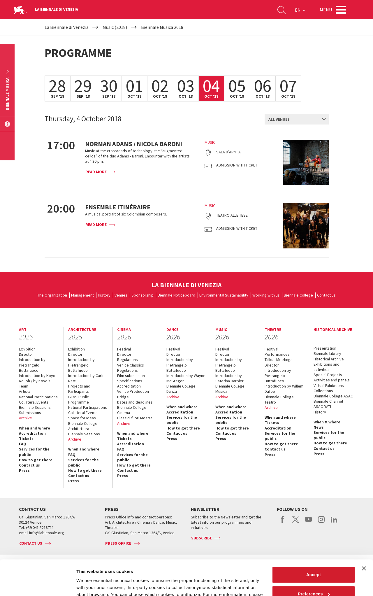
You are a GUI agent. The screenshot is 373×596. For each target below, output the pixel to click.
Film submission (131, 375)
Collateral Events (33, 402)
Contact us (326, 295)
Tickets (26, 438)
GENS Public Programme (78, 399)
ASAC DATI (322, 406)
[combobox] (297, 119)
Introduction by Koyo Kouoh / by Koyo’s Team (37, 381)
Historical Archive (329, 359)
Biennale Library (327, 353)
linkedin (334, 522)
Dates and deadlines (135, 402)
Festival (124, 349)
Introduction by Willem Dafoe (284, 388)
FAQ (22, 443)
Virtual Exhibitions (329, 385)
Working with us (266, 295)
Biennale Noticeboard (176, 295)
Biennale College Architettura (82, 426)
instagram (321, 522)
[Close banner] (364, 535)
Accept (313, 541)
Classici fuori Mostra (134, 417)
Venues (121, 295)
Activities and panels (332, 380)
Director (26, 354)
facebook (283, 522)
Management (82, 295)
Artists (25, 391)
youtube (308, 522)
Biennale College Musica (229, 388)
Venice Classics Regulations (130, 367)
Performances (277, 354)
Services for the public (34, 451)
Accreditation (32, 433)
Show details (89, 584)
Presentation (325, 348)
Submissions (30, 412)
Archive (25, 417)
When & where (327, 422)
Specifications (129, 380)
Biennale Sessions (35, 407)
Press (24, 470)
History (104, 295)
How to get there (35, 459)
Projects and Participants (79, 388)
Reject (313, 579)
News (319, 427)
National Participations (38, 396)
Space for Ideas (82, 417)
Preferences (314, 560)
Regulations (127, 359)
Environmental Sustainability (223, 295)
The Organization (52, 295)
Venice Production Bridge (133, 394)
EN (300, 10)
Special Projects (328, 374)
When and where (34, 428)
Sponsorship (142, 295)
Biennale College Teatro (279, 399)
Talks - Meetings (279, 359)
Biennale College (298, 295)
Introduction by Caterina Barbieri (229, 378)
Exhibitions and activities (326, 367)
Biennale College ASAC (333, 396)
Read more (96, 171)
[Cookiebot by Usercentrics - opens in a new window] (37, 584)
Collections (323, 390)
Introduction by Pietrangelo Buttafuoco (32, 365)
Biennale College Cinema (131, 410)
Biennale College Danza (181, 388)
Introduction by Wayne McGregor (185, 378)
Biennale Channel (328, 401)
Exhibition (27, 349)
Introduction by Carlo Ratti (86, 378)
